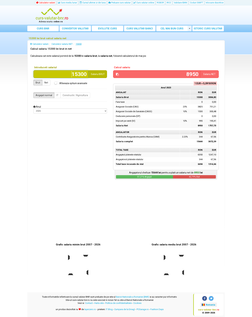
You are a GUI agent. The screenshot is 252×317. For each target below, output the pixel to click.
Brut (38, 82)
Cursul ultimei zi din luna (93, 2)
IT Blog (109, 309)
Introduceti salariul (45, 67)
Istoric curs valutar (208, 28)
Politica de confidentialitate (118, 303)
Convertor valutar (75, 28)
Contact (89, 303)
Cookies (137, 303)
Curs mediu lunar (67, 2)
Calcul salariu (122, 67)
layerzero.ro (90, 309)
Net (46, 82)
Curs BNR (43, 28)
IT (57, 95)
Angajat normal (44, 95)
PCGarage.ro (143, 309)
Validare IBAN (180, 2)
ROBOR (160, 2)
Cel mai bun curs (172, 28)
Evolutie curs (107, 28)
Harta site (99, 303)
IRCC (169, 2)
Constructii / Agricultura (75, 95)
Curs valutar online (143, 2)
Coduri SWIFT (196, 2)
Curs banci (139, 28)
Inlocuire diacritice (214, 2)
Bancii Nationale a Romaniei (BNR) (132, 297)
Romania (208, 304)
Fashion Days (157, 309)
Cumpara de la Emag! (124, 309)
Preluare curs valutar (119, 2)
